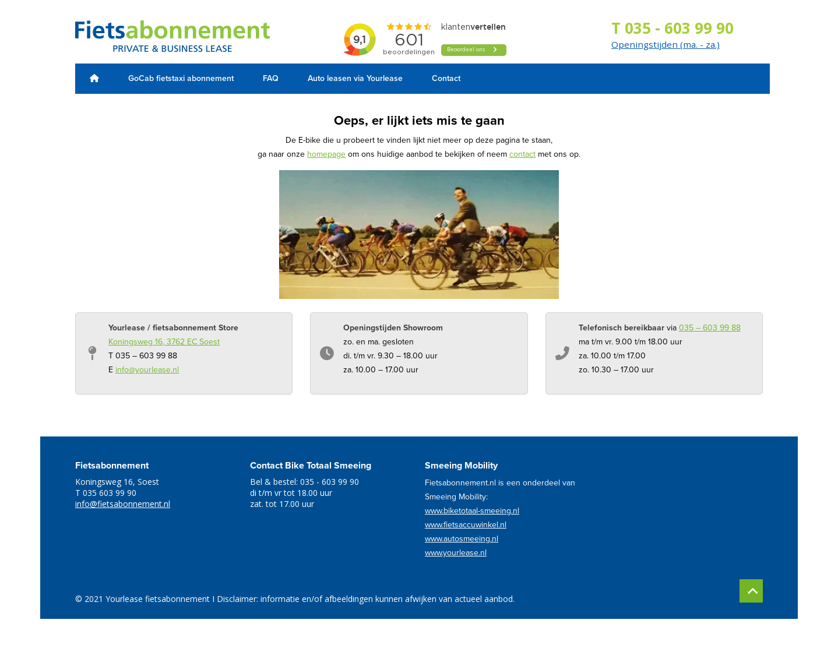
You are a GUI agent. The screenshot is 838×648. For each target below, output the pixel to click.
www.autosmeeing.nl (461, 539)
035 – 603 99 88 (710, 328)
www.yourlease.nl (456, 553)
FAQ (271, 78)
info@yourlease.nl (147, 370)
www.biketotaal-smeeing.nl (472, 511)
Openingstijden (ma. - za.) (665, 44)
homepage (326, 154)
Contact (446, 78)
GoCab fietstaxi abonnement (181, 78)
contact (522, 154)
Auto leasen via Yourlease (355, 78)
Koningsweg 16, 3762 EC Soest (164, 342)
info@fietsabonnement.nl (122, 503)
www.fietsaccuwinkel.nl (465, 525)
